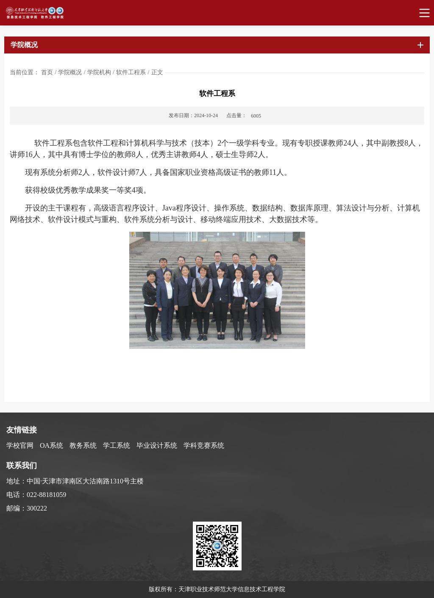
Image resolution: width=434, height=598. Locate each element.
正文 (157, 72)
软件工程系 (131, 72)
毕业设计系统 (156, 445)
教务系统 (83, 445)
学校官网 (19, 445)
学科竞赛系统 (204, 445)
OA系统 (51, 445)
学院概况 (70, 72)
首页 (47, 72)
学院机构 (99, 72)
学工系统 (116, 445)
